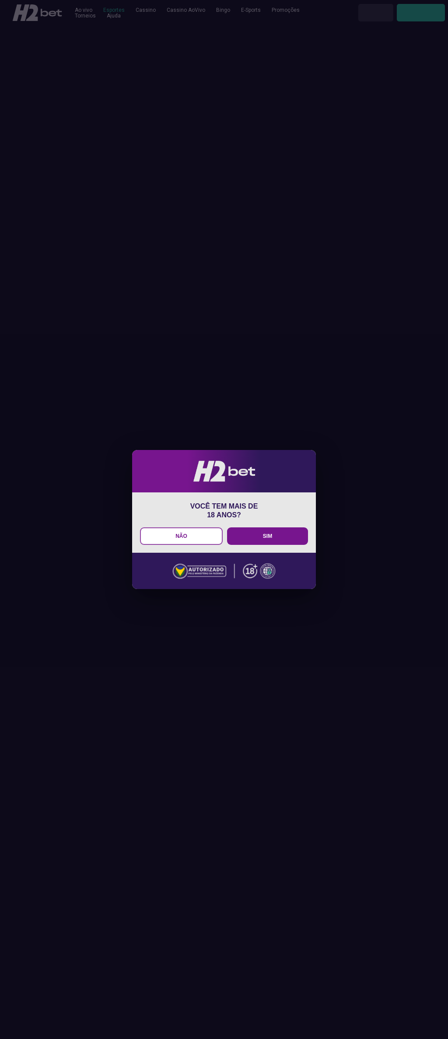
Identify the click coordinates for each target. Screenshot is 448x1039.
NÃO (181, 536)
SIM (267, 536)
